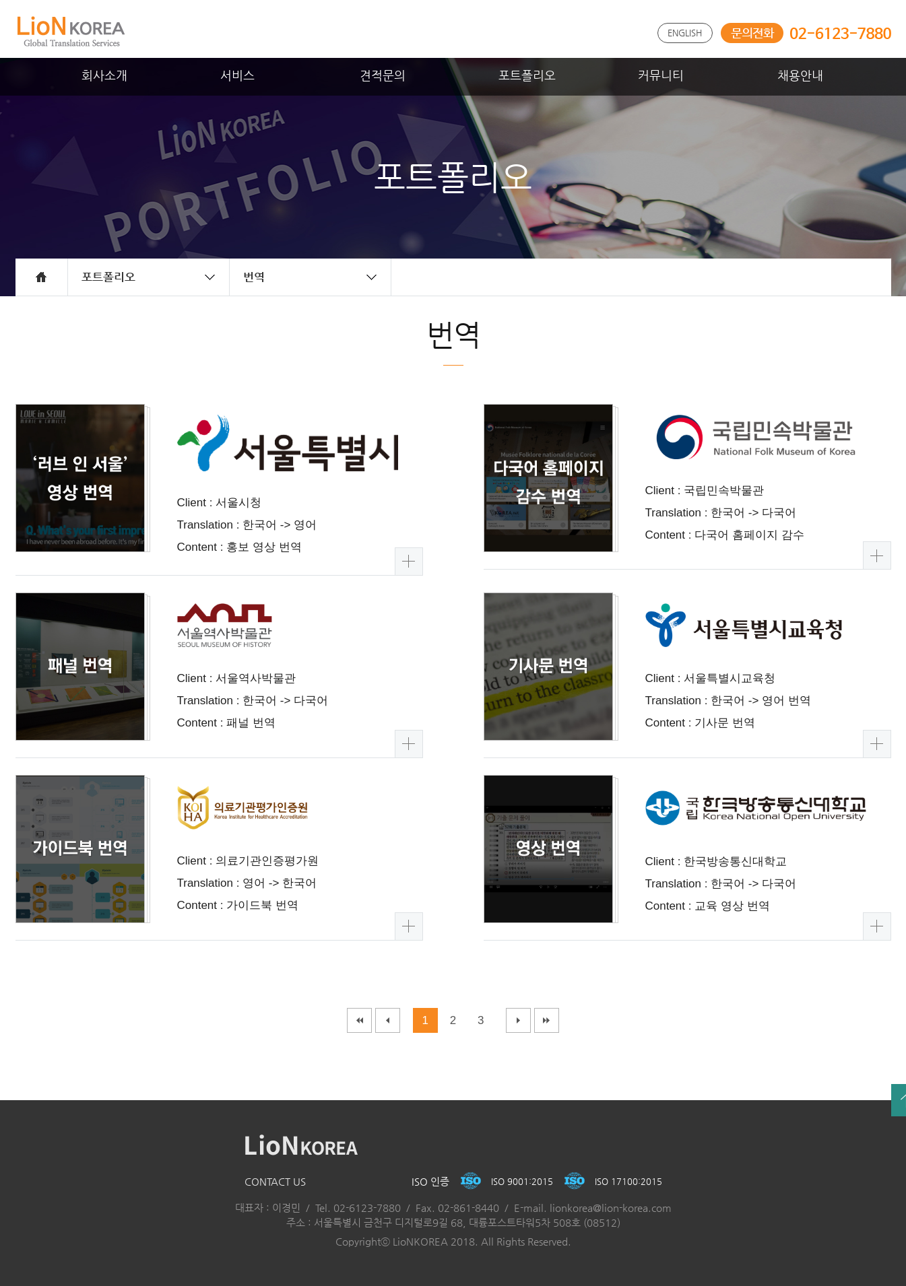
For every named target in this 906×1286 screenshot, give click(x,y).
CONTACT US (275, 1181)
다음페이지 (518, 1020)
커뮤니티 (661, 75)
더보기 (409, 561)
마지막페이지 (546, 1020)
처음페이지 (359, 1020)
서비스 (237, 75)
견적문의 (383, 75)
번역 (254, 276)
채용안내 (800, 75)
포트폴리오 (527, 75)
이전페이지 (387, 1020)
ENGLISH (685, 33)
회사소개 (104, 75)
